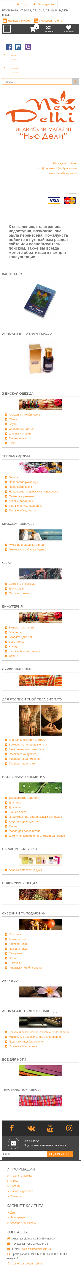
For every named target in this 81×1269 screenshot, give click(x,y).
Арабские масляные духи (25, 870)
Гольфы (14, 477)
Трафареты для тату (22, 763)
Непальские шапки (21, 486)
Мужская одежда (18, 523)
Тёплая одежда (16, 456)
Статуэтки (15, 953)
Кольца (13, 646)
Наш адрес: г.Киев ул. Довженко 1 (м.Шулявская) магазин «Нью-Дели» (57, 168)
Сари (6, 562)
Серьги (13, 656)
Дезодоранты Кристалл (24, 797)
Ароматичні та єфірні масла (27, 334)
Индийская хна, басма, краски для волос (35, 816)
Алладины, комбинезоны (25, 414)
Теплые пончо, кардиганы (25, 505)
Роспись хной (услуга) (23, 754)
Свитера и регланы (21, 496)
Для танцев (16, 588)
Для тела (15, 807)
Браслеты (15, 632)
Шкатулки (15, 962)
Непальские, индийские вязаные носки (34, 491)
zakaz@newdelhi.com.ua (36, 1248)
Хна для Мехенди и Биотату (27, 739)
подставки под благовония (26, 967)
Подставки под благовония (26, 1041)
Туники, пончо (18, 438)
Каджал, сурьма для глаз (25, 821)
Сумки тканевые (17, 669)
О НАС (13, 1181)
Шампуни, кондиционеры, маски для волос (37, 835)
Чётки (12, 958)
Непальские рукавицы (23, 482)
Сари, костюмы (19, 593)
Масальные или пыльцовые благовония (35, 1036)
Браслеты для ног (20, 637)
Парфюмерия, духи (19, 849)
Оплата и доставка (20, 1191)
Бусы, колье (16, 641)
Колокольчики (18, 943)
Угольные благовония (23, 1046)
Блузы (13, 424)
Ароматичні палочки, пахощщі (29, 1011)
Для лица (15, 802)
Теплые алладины (21, 501)
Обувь (13, 419)
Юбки (12, 443)
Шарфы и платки (20, 433)
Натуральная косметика (24, 776)
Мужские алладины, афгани (27, 544)
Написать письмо (19, 20)
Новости (13, 1186)
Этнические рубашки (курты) (27, 549)
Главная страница (19, 1175)
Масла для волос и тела (24, 831)
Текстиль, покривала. (21, 1089)
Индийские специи (19, 883)
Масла (13, 826)
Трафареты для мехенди (25, 758)
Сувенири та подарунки (24, 913)
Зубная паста (17, 812)
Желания (68, 29)
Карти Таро (12, 274)
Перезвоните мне (50, 20)
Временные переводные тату (28, 744)
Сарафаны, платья (21, 428)
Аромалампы (17, 939)
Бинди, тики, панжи (21, 627)
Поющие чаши (18, 948)
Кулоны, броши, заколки (24, 651)
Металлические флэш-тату (26, 749)
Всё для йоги (14, 1059)
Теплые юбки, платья (23, 510)
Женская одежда (17, 393)
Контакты (14, 1196)
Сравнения (48, 29)
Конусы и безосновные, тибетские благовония (39, 1032)
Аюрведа (10, 981)
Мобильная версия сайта (26, 1263)
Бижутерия (12, 606)
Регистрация (16, 1217)
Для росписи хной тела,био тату (32, 699)
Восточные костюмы (22, 583)
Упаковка (15, 934)
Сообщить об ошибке (21, 1222)
